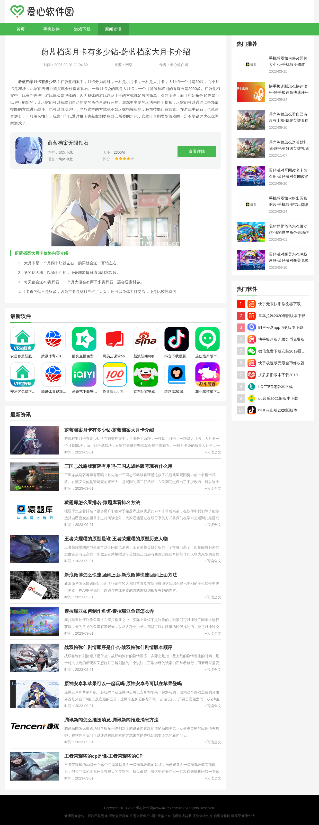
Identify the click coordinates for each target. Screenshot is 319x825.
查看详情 (197, 151)
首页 (20, 29)
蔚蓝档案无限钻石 (68, 143)
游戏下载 (82, 29)
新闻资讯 (113, 29)
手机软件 (51, 29)
